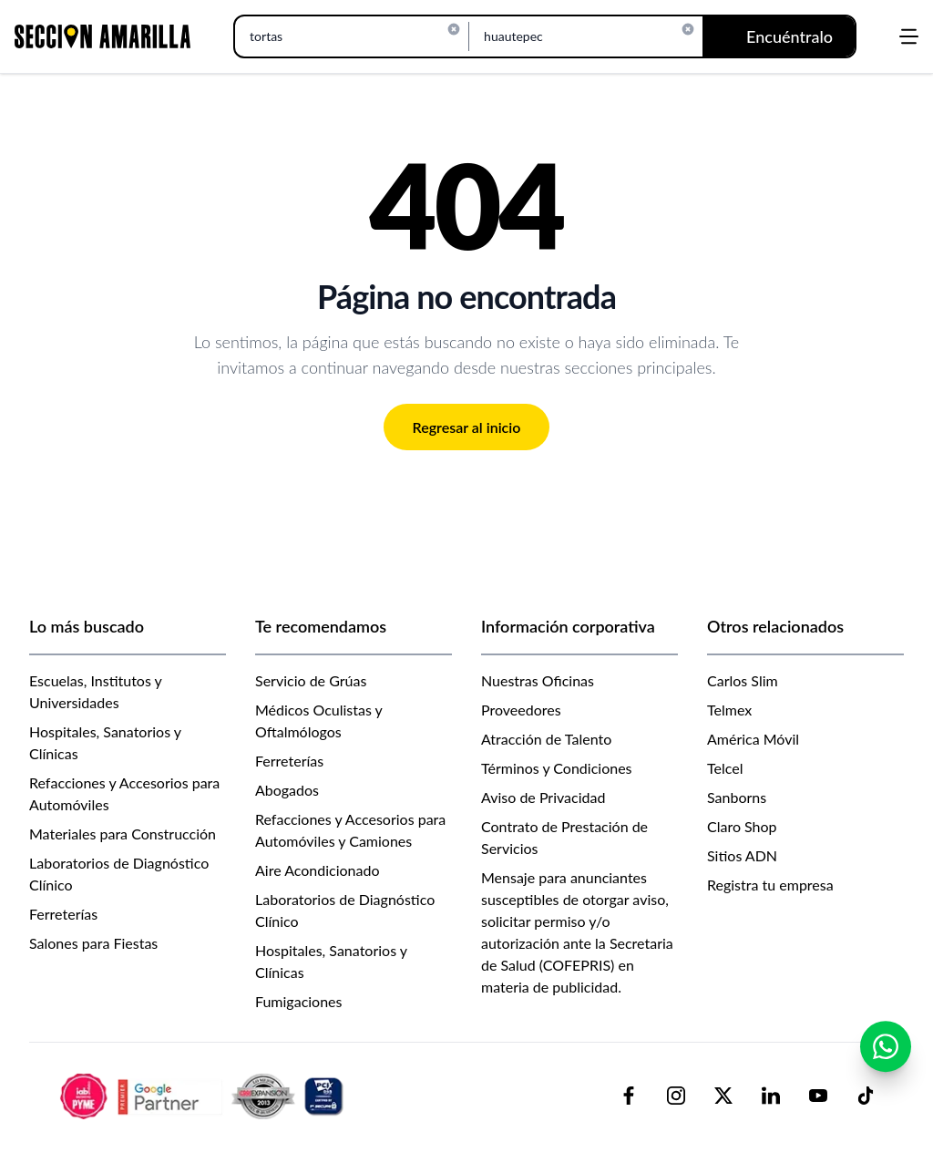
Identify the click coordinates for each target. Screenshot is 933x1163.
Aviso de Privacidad (543, 797)
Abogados (287, 789)
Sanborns (736, 797)
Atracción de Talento (546, 738)
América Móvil (753, 738)
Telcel (725, 768)
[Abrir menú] (908, 36)
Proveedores (521, 709)
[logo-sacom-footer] (204, 1095)
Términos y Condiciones (556, 768)
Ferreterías (63, 913)
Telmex (729, 709)
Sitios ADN (742, 855)
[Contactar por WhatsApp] (885, 1046)
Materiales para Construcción (122, 833)
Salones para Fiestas (93, 943)
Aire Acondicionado (317, 870)
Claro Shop (742, 826)
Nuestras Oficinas (537, 680)
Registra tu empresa (770, 884)
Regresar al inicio (467, 427)
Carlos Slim (742, 680)
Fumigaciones (299, 1001)
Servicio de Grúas (310, 680)
